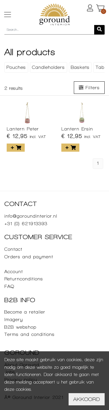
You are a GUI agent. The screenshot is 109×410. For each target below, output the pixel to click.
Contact (13, 249)
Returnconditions (23, 278)
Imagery (13, 319)
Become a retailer (24, 311)
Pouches (16, 67)
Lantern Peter (23, 128)
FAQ (9, 286)
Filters (89, 87)
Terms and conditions (29, 334)
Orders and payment (28, 256)
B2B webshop (20, 327)
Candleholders (48, 67)
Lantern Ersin (77, 128)
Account (13, 271)
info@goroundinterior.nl (30, 216)
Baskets (80, 67)
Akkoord (86, 399)
